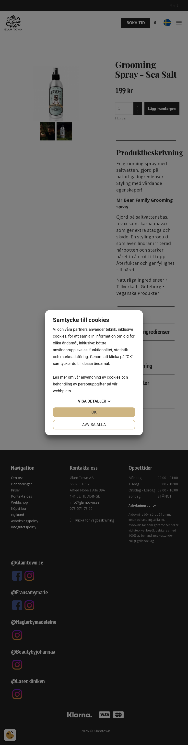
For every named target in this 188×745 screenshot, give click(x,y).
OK (93, 412)
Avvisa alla (94, 424)
